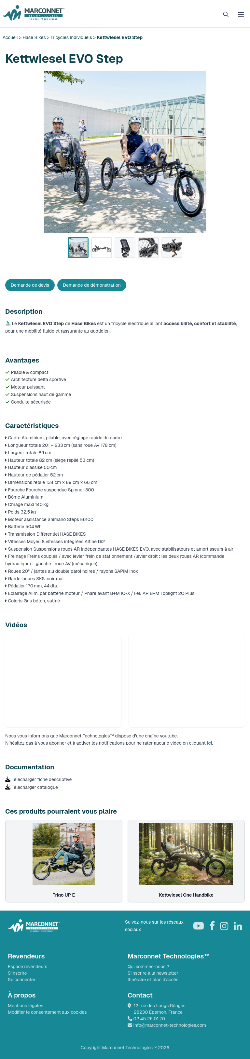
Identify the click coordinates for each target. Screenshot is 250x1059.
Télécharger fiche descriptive (42, 779)
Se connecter (21, 980)
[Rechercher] (226, 14)
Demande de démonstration (92, 285)
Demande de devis (30, 285)
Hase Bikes (34, 37)
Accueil (11, 37)
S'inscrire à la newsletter (153, 973)
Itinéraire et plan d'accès (153, 980)
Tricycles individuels (71, 37)
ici (209, 743)
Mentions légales (25, 1006)
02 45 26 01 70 (146, 1019)
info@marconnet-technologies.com (167, 1025)
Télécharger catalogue (35, 787)
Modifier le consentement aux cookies (47, 1012)
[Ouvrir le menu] (240, 14)
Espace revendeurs (27, 967)
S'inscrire (17, 973)
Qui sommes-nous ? (148, 967)
